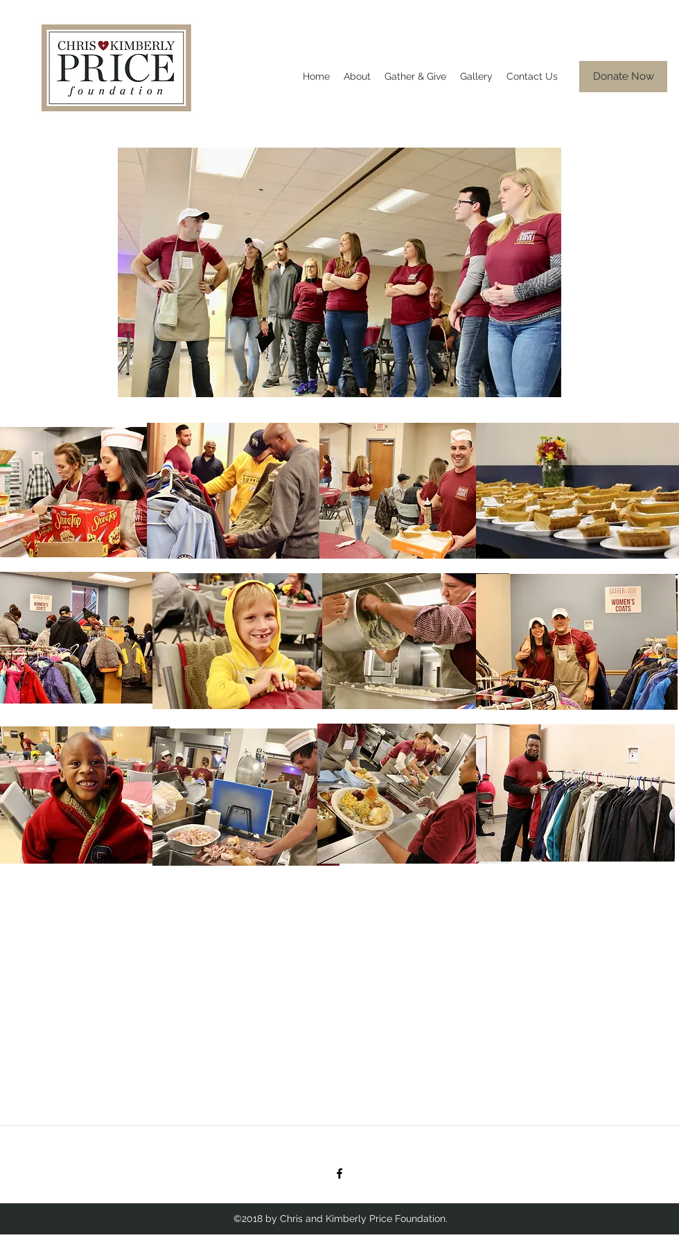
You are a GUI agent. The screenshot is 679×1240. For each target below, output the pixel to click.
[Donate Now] (623, 76)
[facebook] (339, 1173)
